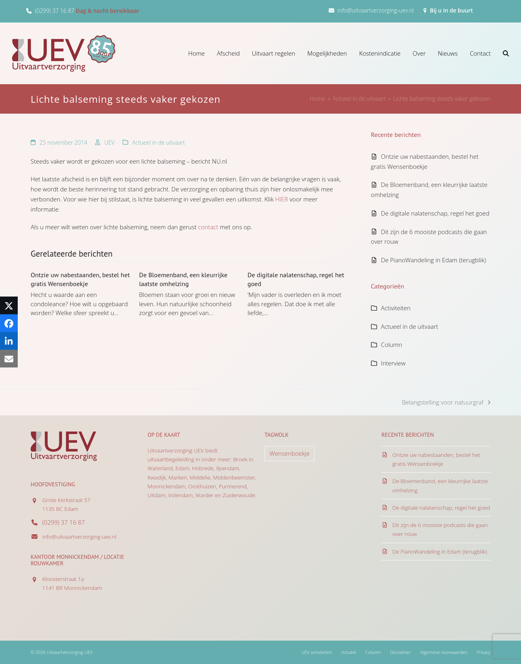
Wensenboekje (289, 453)
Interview (393, 363)
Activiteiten (396, 308)
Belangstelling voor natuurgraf (446, 402)
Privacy (483, 652)
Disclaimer (400, 652)
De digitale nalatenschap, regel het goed (435, 213)
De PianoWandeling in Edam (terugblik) (433, 260)
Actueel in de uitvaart (158, 142)
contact (208, 227)
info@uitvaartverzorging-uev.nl (376, 10)
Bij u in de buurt (451, 10)
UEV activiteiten (316, 652)
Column (391, 344)
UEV (109, 142)
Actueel (348, 652)
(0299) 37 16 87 (54, 11)
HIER (281, 199)
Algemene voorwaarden (443, 652)
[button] (506, 53)
